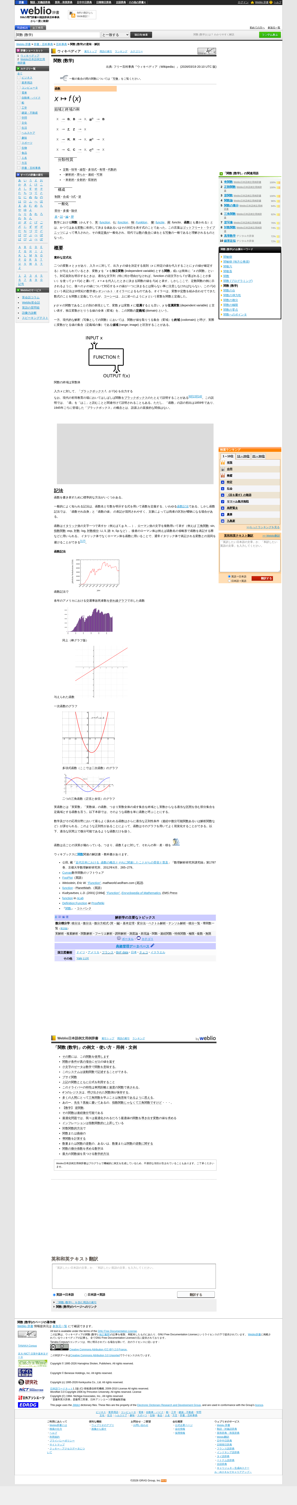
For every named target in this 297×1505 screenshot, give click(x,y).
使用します (102, 1056)
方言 (24, 162)
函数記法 (183, 506)
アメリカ (93, 952)
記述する (103, 1071)
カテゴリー (136, 51)
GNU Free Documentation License (117, 1331)
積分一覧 (194, 923)
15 (194, 396)
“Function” (94, 883)
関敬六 (227, 266)
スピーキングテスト (35, 318)
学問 (24, 117)
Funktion (141, 222)
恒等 (74, 169)
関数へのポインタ (235, 314)
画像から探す (98, 1428)
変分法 (141, 923)
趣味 (24, 137)
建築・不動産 (30, 112)
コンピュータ (30, 87)
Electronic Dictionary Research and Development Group (169, 1405)
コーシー (109, 296)
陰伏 (74, 210)
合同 (229, 469)
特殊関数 (180, 933)
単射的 (69, 179)
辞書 (21, 2)
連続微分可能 (86, 1112)
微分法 (87, 923)
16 (199, 396)
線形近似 (230, 240)
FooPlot (67, 877)
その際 (66, 1056)
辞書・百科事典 (43, 44)
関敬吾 (227, 271)
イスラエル (158, 952)
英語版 (63, 928)
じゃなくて (131, 1102)
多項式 (92, 169)
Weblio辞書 (254, 1334)
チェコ (143, 952)
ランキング (121, 51)
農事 (229, 514)
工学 (24, 107)
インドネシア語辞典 (228, 1452)
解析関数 (206, 821)
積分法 (76, 923)
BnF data (122, 952)
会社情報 (180, 1428)
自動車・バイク (31, 97)
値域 (115, 324)
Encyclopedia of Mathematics (141, 893)
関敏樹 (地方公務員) (236, 261)
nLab (80, 898)
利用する (103, 1082)
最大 (65, 1153)
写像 (115, 78)
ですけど (156, 1102)
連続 (91, 174)
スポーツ (27, 142)
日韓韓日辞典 (103, 2)
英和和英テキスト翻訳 (74, 1258)
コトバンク (84, 908)
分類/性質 (65, 160)
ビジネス (27, 77)
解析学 (120, 917)
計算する (80, 1138)
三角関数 (203, 525)
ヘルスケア (28, 132)
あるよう (135, 1097)
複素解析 (72, 933)
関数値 (75, 1153)
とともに (83, 1082)
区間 (189, 807)
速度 (112, 1087)
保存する (122, 1092)
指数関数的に (97, 1123)
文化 (24, 122)
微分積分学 (62, 923)
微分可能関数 (180, 821)
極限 (192, 933)
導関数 (66, 1138)
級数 (200, 933)
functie (160, 222)
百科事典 (61, 44)
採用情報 (180, 1432)
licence (259, 1405)
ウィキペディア (69, 51)
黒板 (86, 1102)
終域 (68, 109)
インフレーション (74, 1123)
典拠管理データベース (132, 946)
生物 (24, 147)
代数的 (112, 169)
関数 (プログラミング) (238, 281)
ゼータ (78, 1066)
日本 (134, 952)
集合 (148, 232)
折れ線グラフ (118, 600)
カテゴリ (147, 939)
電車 (24, 92)
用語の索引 (106, 51)
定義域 (140, 310)
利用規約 (55, 1436)
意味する (109, 1066)
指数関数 (60, 530)
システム (74, 1071)
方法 (80, 1128)
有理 (102, 169)
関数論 (228, 200)
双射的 (92, 179)
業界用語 (27, 82)
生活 (24, 127)
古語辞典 (121, 2)
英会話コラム (31, 297)
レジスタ (76, 1092)
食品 (24, 152)
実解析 (59, 933)
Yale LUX (82, 958)
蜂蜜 (229, 475)
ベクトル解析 (157, 923)
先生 (77, 1102)
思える (148, 1097)
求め (171, 1118)
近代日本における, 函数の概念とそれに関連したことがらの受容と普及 (122, 862)
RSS (163, 1481)
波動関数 (89, 1071)
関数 (80, 854)
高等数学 (230, 235)
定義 (104, 232)
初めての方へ (257, 27)
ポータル (128, 939)
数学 (57, 222)
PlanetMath (83, 888)
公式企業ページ (184, 1425)
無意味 (122, 1097)
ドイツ (80, 952)
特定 (229, 482)
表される (132, 1087)
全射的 (81, 179)
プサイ (66, 1077)
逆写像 (228, 222)
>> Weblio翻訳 (271, 535)
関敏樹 (227, 256)
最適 (124, 1118)
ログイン (243, 2)
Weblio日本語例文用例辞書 (77, 1038)
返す (112, 1061)
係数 (80, 1148)
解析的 (69, 174)
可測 (99, 174)
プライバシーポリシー (62, 1440)
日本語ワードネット (61, 1388)
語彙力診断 (29, 312)
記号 (21, 284)
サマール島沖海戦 (238, 501)
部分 (57, 210)
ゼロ (97, 1061)
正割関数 (230, 186)
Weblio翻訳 (223, 1436)
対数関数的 (69, 1128)
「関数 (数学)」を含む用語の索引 (76, 1302)
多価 (66, 210)
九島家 (231, 520)
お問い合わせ (140, 1425)
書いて (96, 1102)
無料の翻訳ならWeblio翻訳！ (85, 14)
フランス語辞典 (225, 1448)
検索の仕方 (56, 1428)
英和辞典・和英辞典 (228, 1432)
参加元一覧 (274, 27)
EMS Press (169, 893)
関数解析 (86, 933)
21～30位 (258, 456)
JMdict (76, 1405)
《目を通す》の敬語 (239, 495)
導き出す (147, 1118)
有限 (229, 462)
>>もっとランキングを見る (263, 527)
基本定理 (128, 923)
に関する (147, 1143)
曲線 (80, 1133)
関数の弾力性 (232, 295)
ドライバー (75, 1087)
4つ (64, 1092)
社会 (229, 488)
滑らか (81, 174)
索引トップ (90, 51)
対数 (77, 530)
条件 (74, 1061)
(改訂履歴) (104, 1334)
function (105, 222)
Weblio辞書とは (58, 1425)
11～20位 (243, 456)
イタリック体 (71, 525)
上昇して (112, 1123)
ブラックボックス (92, 391)
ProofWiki (97, 903)
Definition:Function (74, 903)
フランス (108, 952)
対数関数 (230, 227)
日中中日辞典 (84, 2)
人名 (24, 157)
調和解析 (121, 933)
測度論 (133, 933)
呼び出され (94, 1092)
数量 (65, 1143)
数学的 (99, 1153)
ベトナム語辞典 (225, 1460)
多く (65, 1097)
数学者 (91, 291)
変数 (80, 227)
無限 (208, 933)
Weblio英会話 (31, 302)
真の (83, 1061)
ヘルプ (277, 2)
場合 (89, 1061)
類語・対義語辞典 (40, 2)
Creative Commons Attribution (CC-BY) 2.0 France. (98, 1349)
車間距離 (100, 1087)
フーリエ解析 (104, 933)
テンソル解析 (177, 923)
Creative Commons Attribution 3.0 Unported (95, 1355)
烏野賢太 (232, 507)
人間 (74, 1097)
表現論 (145, 933)
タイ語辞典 (223, 1456)
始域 (57, 109)
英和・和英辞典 (63, 2)
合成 (66, 196)
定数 (66, 169)
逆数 (89, 1143)
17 (82, 541)
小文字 (66, 1066)
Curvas (67, 872)
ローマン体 (145, 525)
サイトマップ (57, 1444)
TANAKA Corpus (27, 1345)
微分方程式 (101, 923)
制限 (57, 196)
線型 (83, 169)
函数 (57, 88)
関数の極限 (230, 305)
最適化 (99, 1118)
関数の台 (229, 290)
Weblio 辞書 (262, 2)
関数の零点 (230, 309)
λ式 (73, 196)
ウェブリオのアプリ (102, 1425)
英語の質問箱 (31, 307)
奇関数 (228, 181)
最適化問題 (69, 1118)
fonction (123, 222)
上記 (65, 1082)
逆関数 (79, 1107)
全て (19, 73)
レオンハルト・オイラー (111, 291)
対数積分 (93, 530)
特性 (89, 1087)
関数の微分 (69, 1148)
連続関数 (166, 933)
